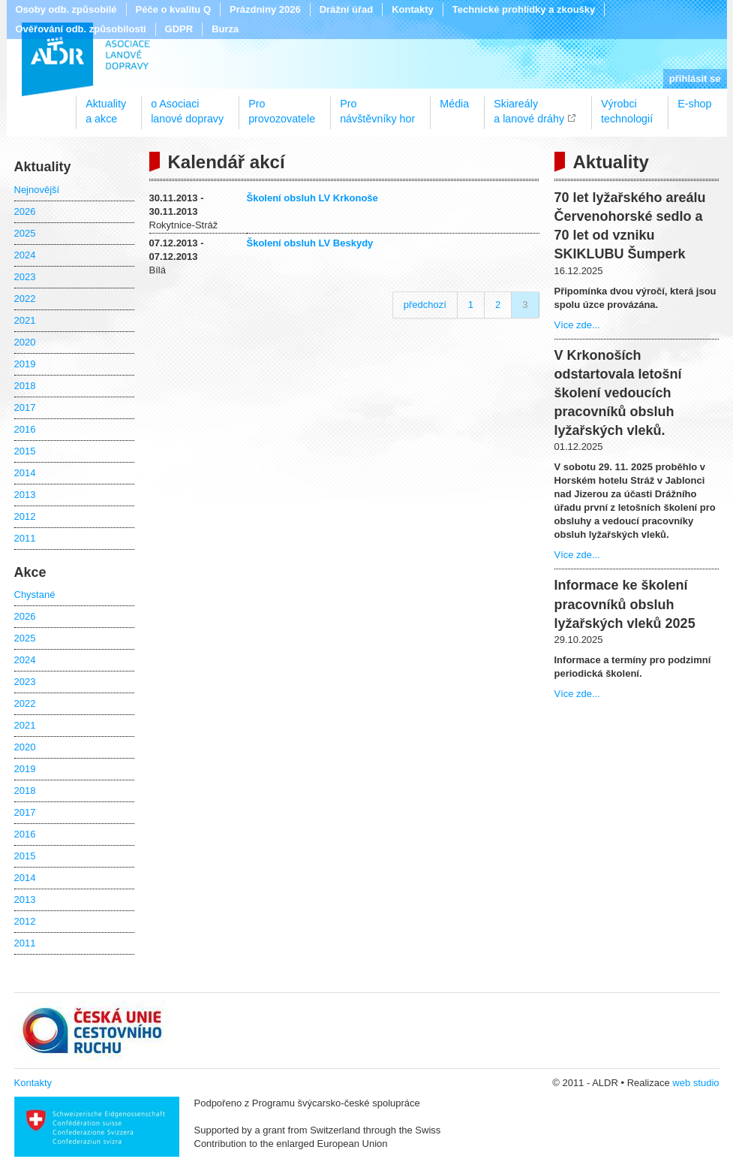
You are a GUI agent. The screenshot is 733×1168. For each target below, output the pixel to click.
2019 (25, 364)
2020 (25, 342)
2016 (25, 429)
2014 (25, 472)
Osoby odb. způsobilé (66, 9)
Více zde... (577, 324)
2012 (25, 516)
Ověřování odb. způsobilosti (81, 29)
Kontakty (413, 9)
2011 (25, 538)
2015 (25, 451)
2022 (25, 298)
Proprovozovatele (281, 106)
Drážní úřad (347, 9)
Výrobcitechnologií (627, 106)
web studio (695, 1082)
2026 (25, 211)
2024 (25, 255)
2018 (25, 385)
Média (454, 104)
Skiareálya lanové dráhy (529, 106)
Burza (225, 29)
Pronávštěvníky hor (377, 106)
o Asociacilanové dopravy (187, 106)
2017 (25, 407)
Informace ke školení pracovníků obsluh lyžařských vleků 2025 (624, 604)
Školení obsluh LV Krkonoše (312, 198)
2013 (25, 494)
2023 (25, 276)
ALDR (86, 59)
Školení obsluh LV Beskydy (310, 243)
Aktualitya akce (106, 106)
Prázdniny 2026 (265, 9)
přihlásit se (695, 78)
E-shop (694, 104)
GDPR (179, 29)
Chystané (35, 594)
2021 (25, 320)
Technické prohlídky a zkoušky (524, 9)
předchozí (425, 304)
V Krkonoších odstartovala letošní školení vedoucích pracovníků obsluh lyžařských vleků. (618, 393)
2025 (25, 233)
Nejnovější (37, 189)
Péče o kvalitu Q (173, 9)
